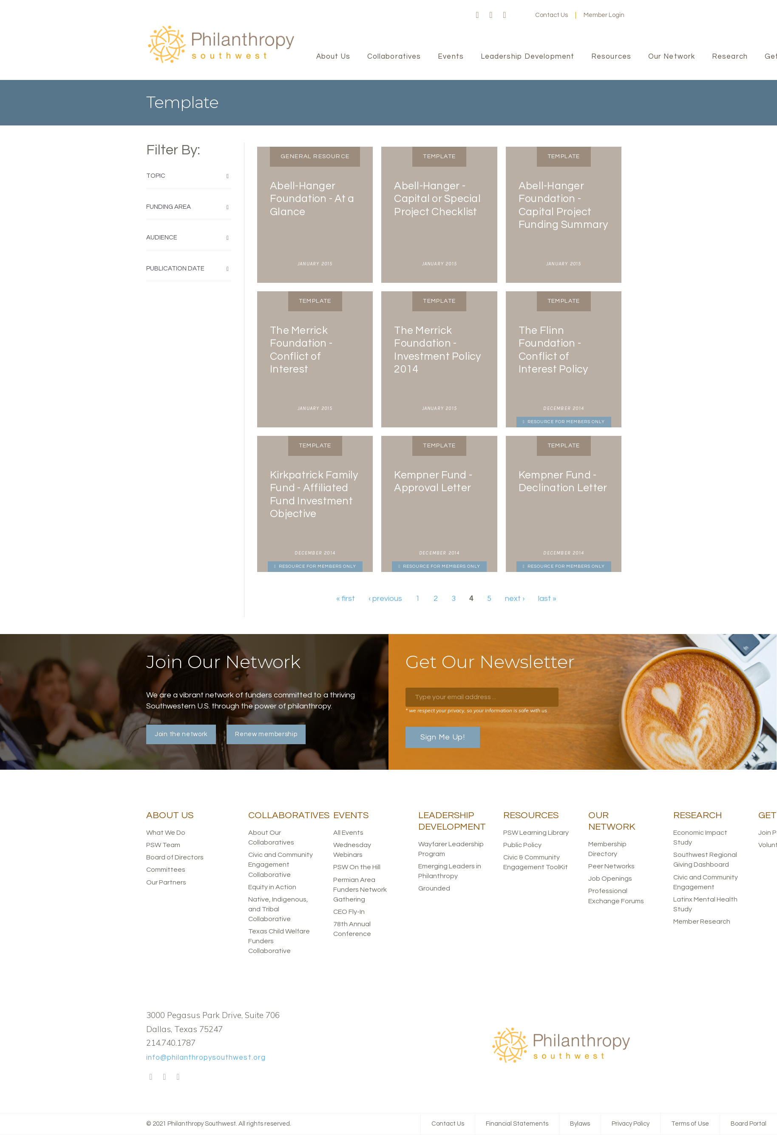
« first (345, 599)
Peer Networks (611, 866)
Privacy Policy (630, 1124)
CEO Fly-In (349, 911)
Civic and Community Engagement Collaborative (280, 864)
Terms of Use (690, 1124)
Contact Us (551, 15)
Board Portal (748, 1124)
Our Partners (166, 882)
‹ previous (385, 599)
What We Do (165, 832)
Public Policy (522, 845)
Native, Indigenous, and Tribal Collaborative (278, 909)
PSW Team (163, 845)
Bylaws (580, 1124)
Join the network (181, 734)
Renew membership (266, 734)
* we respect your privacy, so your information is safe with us (476, 710)
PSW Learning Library (536, 832)
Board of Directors (175, 857)
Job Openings (610, 878)
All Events (348, 832)
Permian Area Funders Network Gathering (360, 889)
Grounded (434, 888)
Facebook (477, 15)
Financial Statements (517, 1124)
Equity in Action (272, 887)
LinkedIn (504, 15)
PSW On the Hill (356, 867)
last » (547, 599)
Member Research (701, 921)
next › (515, 599)
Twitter (491, 15)
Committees (165, 869)
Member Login (604, 15)
